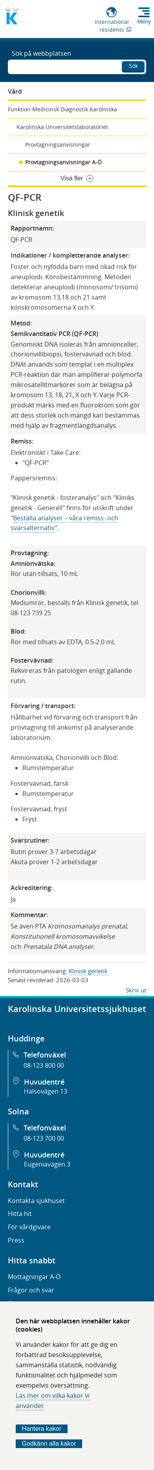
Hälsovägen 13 (45, 1091)
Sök (133, 65)
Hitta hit (20, 1213)
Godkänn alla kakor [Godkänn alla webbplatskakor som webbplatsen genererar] (49, 1443)
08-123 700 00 (44, 1138)
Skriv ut (136, 990)
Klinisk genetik (88, 971)
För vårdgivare (29, 1227)
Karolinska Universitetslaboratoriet (62, 127)
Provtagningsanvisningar (57, 144)
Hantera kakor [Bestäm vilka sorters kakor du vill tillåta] (42, 1428)
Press (16, 1240)
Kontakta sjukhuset (36, 1200)
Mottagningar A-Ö (34, 1276)
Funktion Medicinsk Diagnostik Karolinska (62, 109)
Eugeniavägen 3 (47, 1164)
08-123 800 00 (44, 1065)
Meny (144, 21)
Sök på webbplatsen (41, 53)
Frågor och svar (31, 1290)
